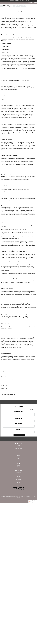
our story (18, 465)
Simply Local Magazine (20, 0)
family (18, 455)
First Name (18, 418)
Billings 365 (27, 0)
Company (19, 429)
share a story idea (18, 448)
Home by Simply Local (12, 0)
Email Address (19, 411)
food (18, 456)
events (18, 459)
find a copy (18, 475)
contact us (18, 481)
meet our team (18, 466)
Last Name (18, 423)
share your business (18, 446)
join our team (18, 479)
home (19, 458)
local (18, 453)
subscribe (18, 476)
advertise (18, 445)
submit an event (18, 472)
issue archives (18, 478)
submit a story (18, 473)
